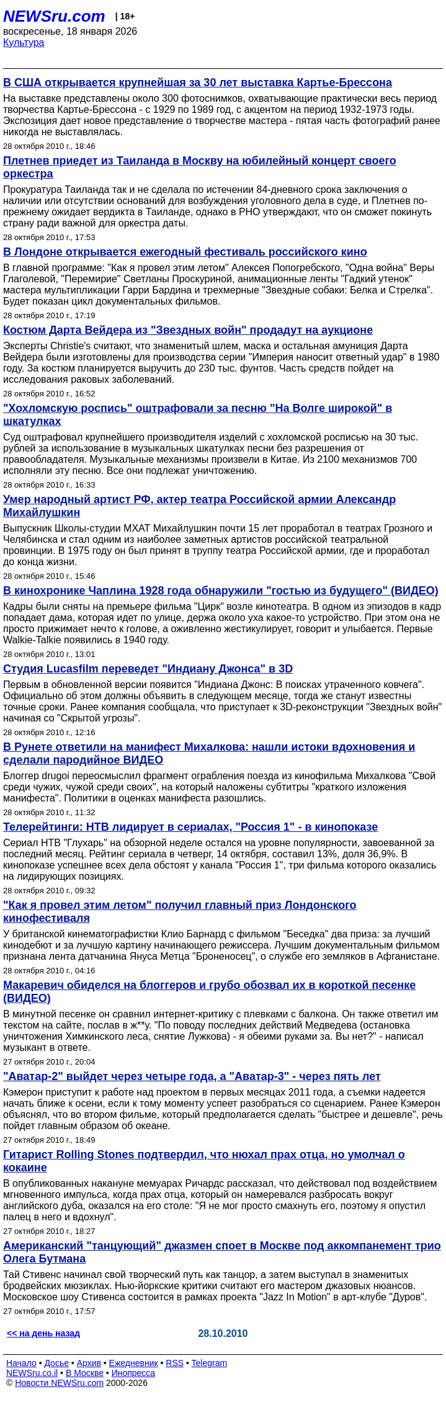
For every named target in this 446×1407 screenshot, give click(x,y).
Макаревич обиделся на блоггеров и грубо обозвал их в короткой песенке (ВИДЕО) (209, 991)
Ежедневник (133, 1363)
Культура (24, 42)
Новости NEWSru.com (59, 1383)
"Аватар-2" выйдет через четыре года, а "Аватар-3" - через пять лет (192, 1076)
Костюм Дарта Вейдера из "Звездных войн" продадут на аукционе (188, 330)
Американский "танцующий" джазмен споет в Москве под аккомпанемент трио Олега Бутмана (222, 1252)
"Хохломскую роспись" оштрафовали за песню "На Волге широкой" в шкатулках (197, 414)
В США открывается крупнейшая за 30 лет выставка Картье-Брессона (197, 82)
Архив (89, 1363)
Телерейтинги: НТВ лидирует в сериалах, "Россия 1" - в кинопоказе (190, 827)
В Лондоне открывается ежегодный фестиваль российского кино (185, 252)
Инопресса (134, 1373)
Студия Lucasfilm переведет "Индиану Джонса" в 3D (148, 669)
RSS (175, 1363)
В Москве (85, 1373)
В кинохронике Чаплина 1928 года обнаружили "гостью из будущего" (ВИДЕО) (221, 590)
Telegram (210, 1363)
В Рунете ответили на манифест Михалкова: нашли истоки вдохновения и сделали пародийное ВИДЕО (209, 753)
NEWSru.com (54, 16)
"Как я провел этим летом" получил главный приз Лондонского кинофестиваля (180, 911)
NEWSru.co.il (32, 1373)
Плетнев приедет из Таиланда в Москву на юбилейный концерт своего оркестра (199, 167)
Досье (56, 1363)
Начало (21, 1363)
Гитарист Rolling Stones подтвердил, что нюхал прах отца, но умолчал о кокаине (204, 1161)
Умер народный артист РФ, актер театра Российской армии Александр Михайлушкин (199, 506)
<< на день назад (43, 1333)
